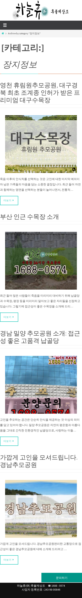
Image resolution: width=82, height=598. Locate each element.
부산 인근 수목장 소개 (29, 216)
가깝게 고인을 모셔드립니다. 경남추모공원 (39, 461)
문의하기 (61, 578)
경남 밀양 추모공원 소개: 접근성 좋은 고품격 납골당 (40, 337)
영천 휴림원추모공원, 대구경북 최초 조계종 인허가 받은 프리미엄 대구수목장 (40, 92)
